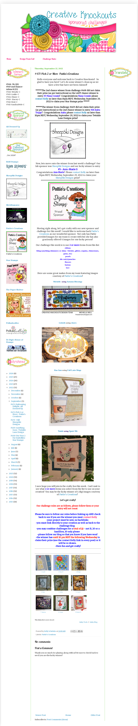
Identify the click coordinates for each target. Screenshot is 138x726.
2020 (11, 477)
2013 (11, 502)
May (13, 455)
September (16, 401)
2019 (11, 480)
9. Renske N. (78, 612)
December (16, 390)
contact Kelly (41, 99)
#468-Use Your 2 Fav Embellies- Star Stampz (18, 438)
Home (8, 59)
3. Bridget (78, 572)
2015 (11, 495)
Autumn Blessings (74, 282)
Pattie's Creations (73, 276)
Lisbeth (62, 323)
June (13, 451)
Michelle (57, 282)
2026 (11, 373)
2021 (11, 473)
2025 (11, 377)
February (15, 465)
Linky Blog (93, 622)
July (13, 448)
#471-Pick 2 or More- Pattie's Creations (18, 414)
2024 (11, 380)
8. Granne (60, 612)
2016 (11, 491)
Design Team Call (27, 59)
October (15, 398)
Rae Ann (58, 370)
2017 (11, 488)
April (13, 458)
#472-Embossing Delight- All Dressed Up (18, 406)
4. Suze (43, 592)
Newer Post (40, 715)
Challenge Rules (49, 59)
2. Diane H (60, 572)
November (16, 394)
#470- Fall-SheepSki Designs (16, 422)
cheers (73, 323)
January (15, 469)
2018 (11, 484)
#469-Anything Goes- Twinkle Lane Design (18, 430)
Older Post (95, 715)
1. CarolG (43, 572)
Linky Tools (83, 622)
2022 (11, 387)
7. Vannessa (43, 612)
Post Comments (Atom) (57, 719)
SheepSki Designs (61, 166)
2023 (11, 384)
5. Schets (61, 592)
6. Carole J (78, 592)
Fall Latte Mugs (74, 370)
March (14, 462)
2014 (11, 498)
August (14, 444)
